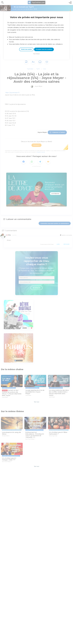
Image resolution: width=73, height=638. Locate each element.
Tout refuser (36, 53)
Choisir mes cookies (26, 49)
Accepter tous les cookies (44, 49)
